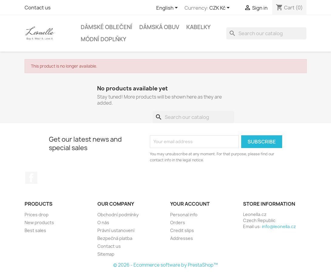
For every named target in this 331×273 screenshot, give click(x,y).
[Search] (266, 33)
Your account (190, 204)
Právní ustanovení (115, 230)
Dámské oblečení (106, 27)
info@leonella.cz (279, 226)
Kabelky (198, 27)
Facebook (31, 178)
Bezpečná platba (114, 238)
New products (39, 222)
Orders (177, 222)
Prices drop (37, 214)
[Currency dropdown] (220, 8)
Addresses (181, 238)
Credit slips (182, 230)
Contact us (38, 7)
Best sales (35, 230)
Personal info (184, 214)
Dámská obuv (159, 27)
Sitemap (105, 254)
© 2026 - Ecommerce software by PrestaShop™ (165, 265)
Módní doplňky (103, 39)
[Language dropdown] (168, 8)
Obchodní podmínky (118, 214)
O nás (103, 222)
